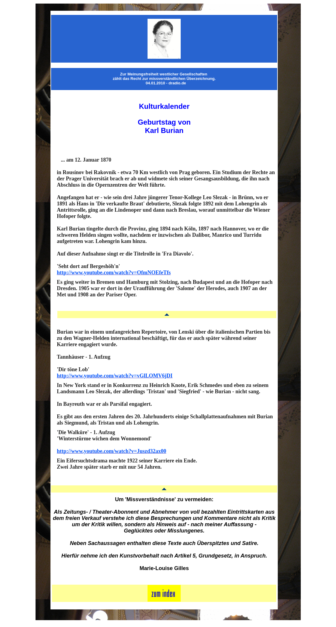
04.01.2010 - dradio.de (166, 83)
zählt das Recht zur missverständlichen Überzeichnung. (164, 78)
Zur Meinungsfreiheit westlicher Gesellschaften (163, 74)
